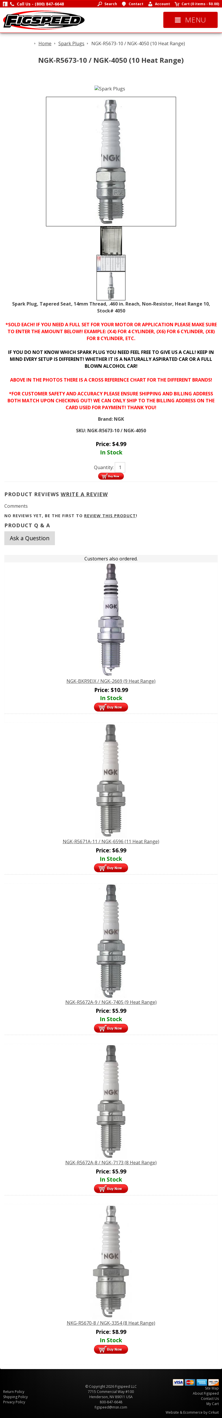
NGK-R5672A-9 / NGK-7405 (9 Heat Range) (111, 1002)
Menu (190, 19)
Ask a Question (29, 538)
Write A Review (84, 494)
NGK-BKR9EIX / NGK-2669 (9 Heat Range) (111, 681)
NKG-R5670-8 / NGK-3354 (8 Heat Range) (111, 1323)
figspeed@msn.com (111, 1407)
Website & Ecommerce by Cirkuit (192, 1412)
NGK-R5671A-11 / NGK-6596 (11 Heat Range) (111, 841)
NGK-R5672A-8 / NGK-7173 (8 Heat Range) (111, 1162)
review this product (110, 515)
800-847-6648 (111, 1402)
